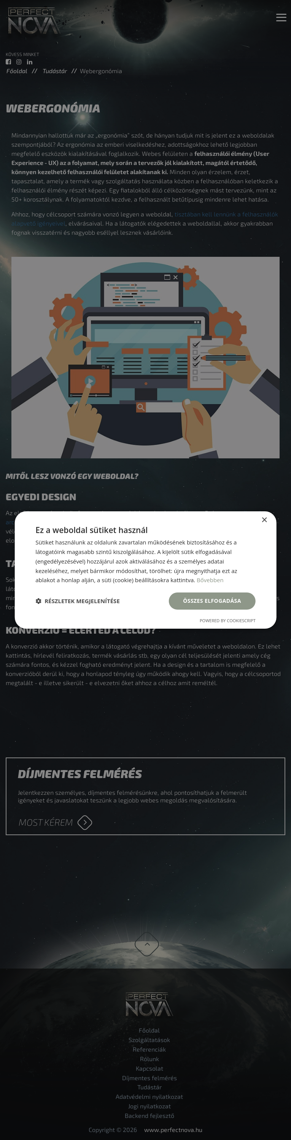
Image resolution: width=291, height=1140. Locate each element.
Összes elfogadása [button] (212, 600)
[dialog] (145, 570)
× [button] (264, 520)
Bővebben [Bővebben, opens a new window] (210, 580)
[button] (77, 601)
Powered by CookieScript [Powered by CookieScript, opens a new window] (228, 620)
